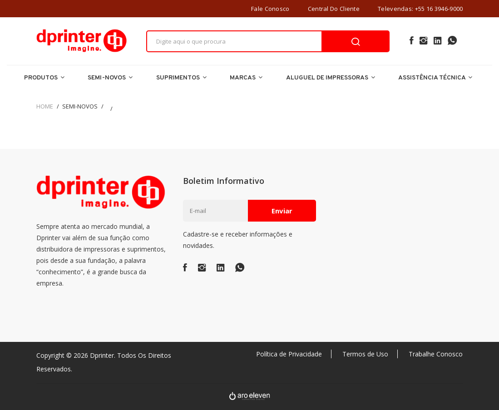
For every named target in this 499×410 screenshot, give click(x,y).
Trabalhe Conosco (436, 354)
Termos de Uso (365, 354)
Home (44, 106)
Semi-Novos (110, 78)
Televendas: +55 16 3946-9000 (420, 9)
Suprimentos (181, 78)
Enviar (282, 210)
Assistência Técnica (435, 78)
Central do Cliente (334, 9)
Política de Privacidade (289, 354)
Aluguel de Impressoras (330, 78)
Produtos (44, 78)
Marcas (246, 78)
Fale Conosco (270, 9)
